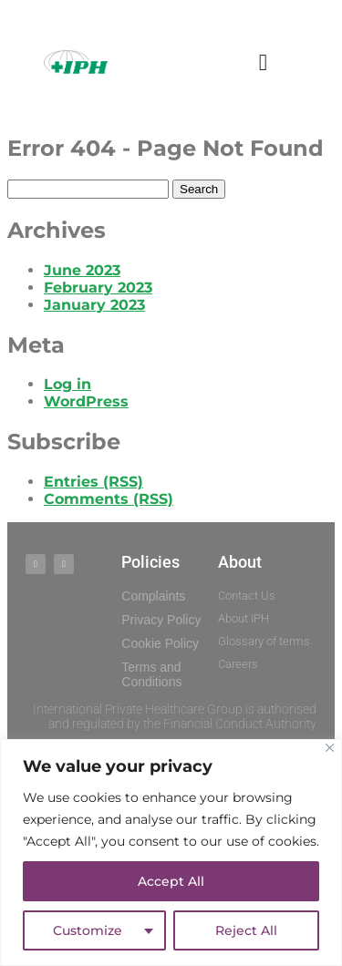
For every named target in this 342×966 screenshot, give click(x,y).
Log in (67, 384)
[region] (171, 852)
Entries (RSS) (93, 481)
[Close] (330, 748)
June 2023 (82, 270)
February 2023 (98, 287)
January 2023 (94, 304)
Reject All (246, 930)
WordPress (86, 401)
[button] (264, 62)
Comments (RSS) (108, 499)
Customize (87, 930)
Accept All (171, 881)
